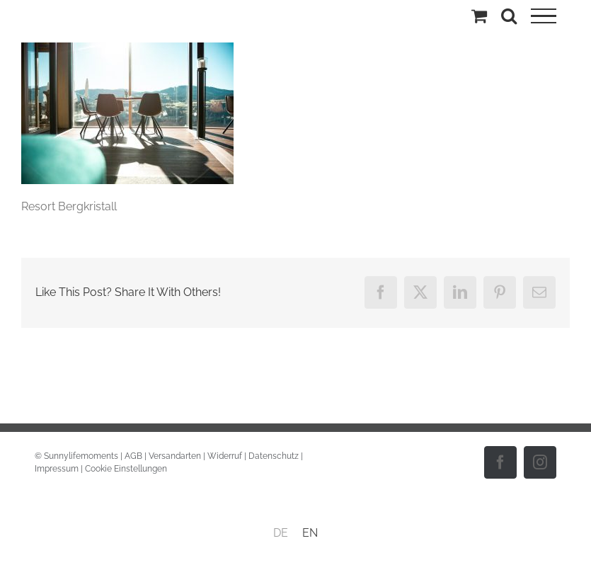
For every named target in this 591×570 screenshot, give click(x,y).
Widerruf (224, 456)
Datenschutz (273, 456)
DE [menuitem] (280, 533)
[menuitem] (280, 533)
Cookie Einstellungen (126, 469)
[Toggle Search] (509, 15)
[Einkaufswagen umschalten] (479, 15)
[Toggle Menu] (543, 16)
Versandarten (175, 456)
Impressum (57, 469)
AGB (133, 456)
